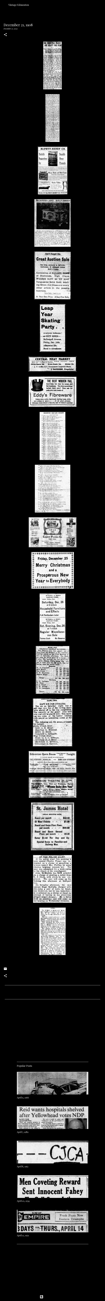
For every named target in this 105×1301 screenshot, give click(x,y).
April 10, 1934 (23, 1201)
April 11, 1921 (23, 1235)
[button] (5, 35)
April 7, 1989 (22, 1132)
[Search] (101, 4)
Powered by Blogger (52, 1296)
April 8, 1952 (22, 1166)
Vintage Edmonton (18, 4)
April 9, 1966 (23, 1097)
